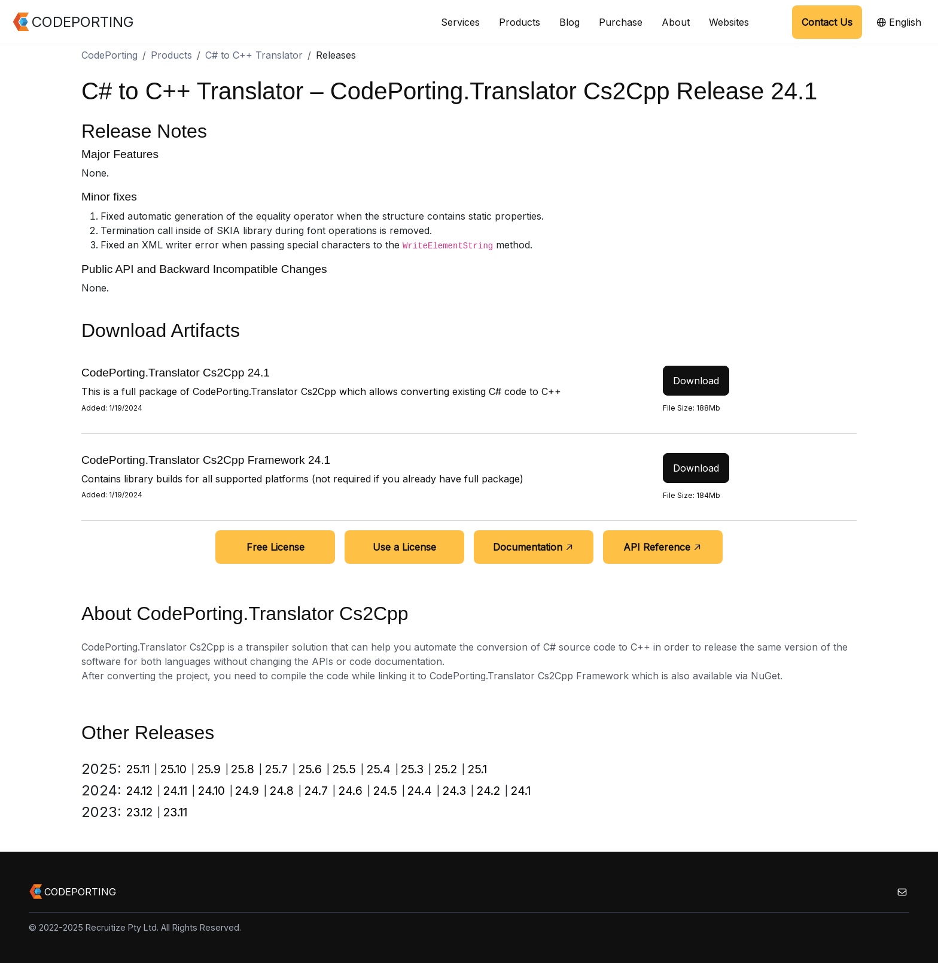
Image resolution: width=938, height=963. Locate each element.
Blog (569, 22)
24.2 (488, 790)
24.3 (454, 790)
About (676, 22)
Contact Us (827, 22)
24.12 (139, 790)
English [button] (898, 22)
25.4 (379, 769)
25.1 (477, 769)
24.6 (351, 790)
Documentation (533, 547)
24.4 (419, 790)
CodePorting (109, 55)
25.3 (412, 769)
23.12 (139, 812)
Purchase (620, 22)
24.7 (316, 790)
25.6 (310, 769)
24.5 (385, 790)
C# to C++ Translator (254, 55)
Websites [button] (729, 22)
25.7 (276, 769)
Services (460, 22)
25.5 (344, 769)
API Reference (662, 547)
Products (519, 22)
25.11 (138, 769)
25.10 (173, 769)
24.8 (282, 790)
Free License (275, 547)
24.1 (521, 790)
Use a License (404, 547)
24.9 (247, 790)
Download (696, 381)
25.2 (445, 769)
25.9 (209, 769)
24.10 (211, 790)
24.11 (175, 790)
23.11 (175, 812)
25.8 (242, 769)
